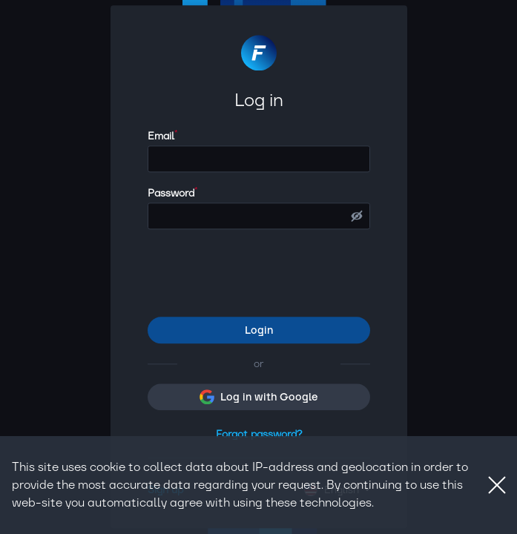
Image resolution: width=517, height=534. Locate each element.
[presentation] (260, 274)
